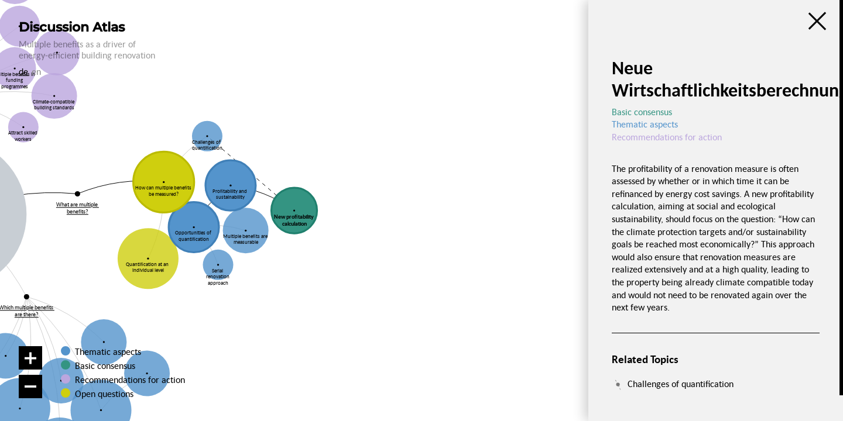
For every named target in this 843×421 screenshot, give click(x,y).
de (23, 71)
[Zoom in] (30, 358)
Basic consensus (105, 365)
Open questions (103, 393)
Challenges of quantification (681, 383)
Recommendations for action (130, 379)
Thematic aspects (108, 351)
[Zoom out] (30, 386)
